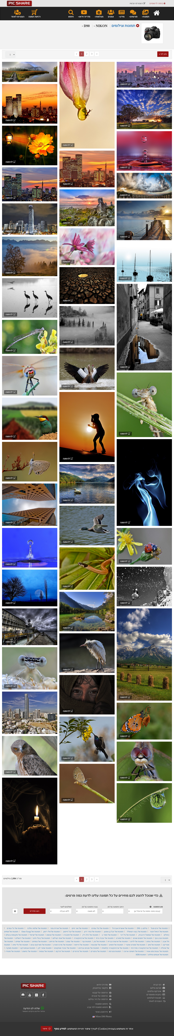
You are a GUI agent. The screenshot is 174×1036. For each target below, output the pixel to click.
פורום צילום (157, 988)
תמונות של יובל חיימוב (72, 932)
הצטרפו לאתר (17, 13)
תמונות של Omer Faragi (31, 932)
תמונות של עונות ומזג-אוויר (157, 951)
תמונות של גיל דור (127, 935)
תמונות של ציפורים (98, 951)
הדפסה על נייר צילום (100, 999)
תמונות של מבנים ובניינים (88, 948)
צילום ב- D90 (142, 928)
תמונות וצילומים (123, 26)
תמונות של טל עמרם (100, 928)
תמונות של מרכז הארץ (62, 945)
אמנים (110, 13)
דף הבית (159, 985)
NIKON (100, 26)
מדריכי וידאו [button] (84, 13)
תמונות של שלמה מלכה (37, 928)
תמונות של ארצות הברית (118, 941)
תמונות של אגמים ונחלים (158, 955)
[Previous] (76, 53)
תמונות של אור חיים (80, 928)
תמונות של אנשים (53, 935)
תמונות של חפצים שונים (142, 938)
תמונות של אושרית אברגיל (123, 928)
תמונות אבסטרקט (27, 948)
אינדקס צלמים (156, 991)
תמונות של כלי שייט (20, 945)
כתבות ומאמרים (155, 994)
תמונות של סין (99, 941)
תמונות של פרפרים (80, 951)
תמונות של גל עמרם (15, 928)
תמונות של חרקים (63, 951)
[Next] (96, 53)
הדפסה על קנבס (102, 992)
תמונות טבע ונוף (161, 938)
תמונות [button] (145, 13)
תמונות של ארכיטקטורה (83, 938)
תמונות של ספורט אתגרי (135, 945)
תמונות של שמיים (22, 941)
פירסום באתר (103, 1012)
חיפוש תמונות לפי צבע (99, 1007)
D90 (86, 26)
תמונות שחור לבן (45, 948)
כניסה (157, 3)
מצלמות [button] (98, 13)
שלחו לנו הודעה (31, 1008)
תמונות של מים (154, 945)
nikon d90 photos (102, 1016)
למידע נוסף (60, 1028)
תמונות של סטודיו (13, 951)
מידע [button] (121, 13)
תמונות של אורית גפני (59, 928)
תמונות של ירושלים (23, 938)
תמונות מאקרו (12, 948)
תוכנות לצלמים (156, 998)
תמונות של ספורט (123, 938)
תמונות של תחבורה (71, 935)
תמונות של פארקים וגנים (41, 945)
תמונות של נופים (153, 941)
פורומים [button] (133, 13)
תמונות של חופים (116, 945)
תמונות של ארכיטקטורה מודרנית (144, 948)
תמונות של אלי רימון (51, 932)
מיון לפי (163, 54)
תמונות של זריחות (81, 945)
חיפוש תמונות (103, 1004)
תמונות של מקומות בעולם (16, 935)
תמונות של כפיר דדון (92, 932)
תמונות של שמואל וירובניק (149, 935)
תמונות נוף (86, 941)
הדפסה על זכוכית (102, 996)
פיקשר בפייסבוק (102, 988)
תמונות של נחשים (29, 951)
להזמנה (125, 84)
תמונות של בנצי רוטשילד (137, 932)
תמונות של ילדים (137, 941)
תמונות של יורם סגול (159, 928)
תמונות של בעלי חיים (41, 938)
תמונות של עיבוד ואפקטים (65, 948)
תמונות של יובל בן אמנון (113, 932)
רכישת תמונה (34, 13)
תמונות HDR (141, 955)
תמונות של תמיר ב (109, 935)
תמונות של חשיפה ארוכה (133, 951)
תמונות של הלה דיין (90, 935)
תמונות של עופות (46, 951)
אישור (46, 1029)
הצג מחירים (34, 911)
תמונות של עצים (73, 941)
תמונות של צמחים (39, 941)
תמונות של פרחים (56, 941)
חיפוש (71, 13)
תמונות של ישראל (37, 935)
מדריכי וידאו (104, 985)
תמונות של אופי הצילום (62, 938)
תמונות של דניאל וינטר (159, 932)
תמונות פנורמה (114, 951)
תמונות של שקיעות (99, 945)
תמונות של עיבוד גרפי (105, 938)
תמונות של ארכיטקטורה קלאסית (115, 948)
